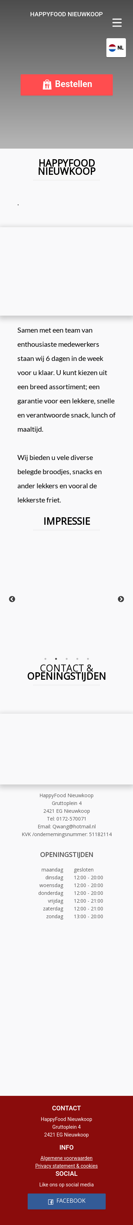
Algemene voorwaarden (66, 1158)
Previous (12, 599)
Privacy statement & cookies (66, 1166)
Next (120, 599)
